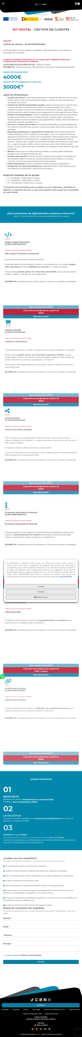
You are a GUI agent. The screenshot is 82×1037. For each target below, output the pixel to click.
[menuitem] (41, 1005)
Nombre (7, 918)
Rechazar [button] (41, 592)
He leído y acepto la (22, 955)
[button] (41, 4)
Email (6, 927)
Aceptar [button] (41, 586)
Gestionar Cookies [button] (41, 597)
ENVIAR (41, 962)
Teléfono (8, 935)
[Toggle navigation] (77, 3)
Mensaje (7, 944)
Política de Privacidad (31, 955)
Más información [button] (65, 577)
